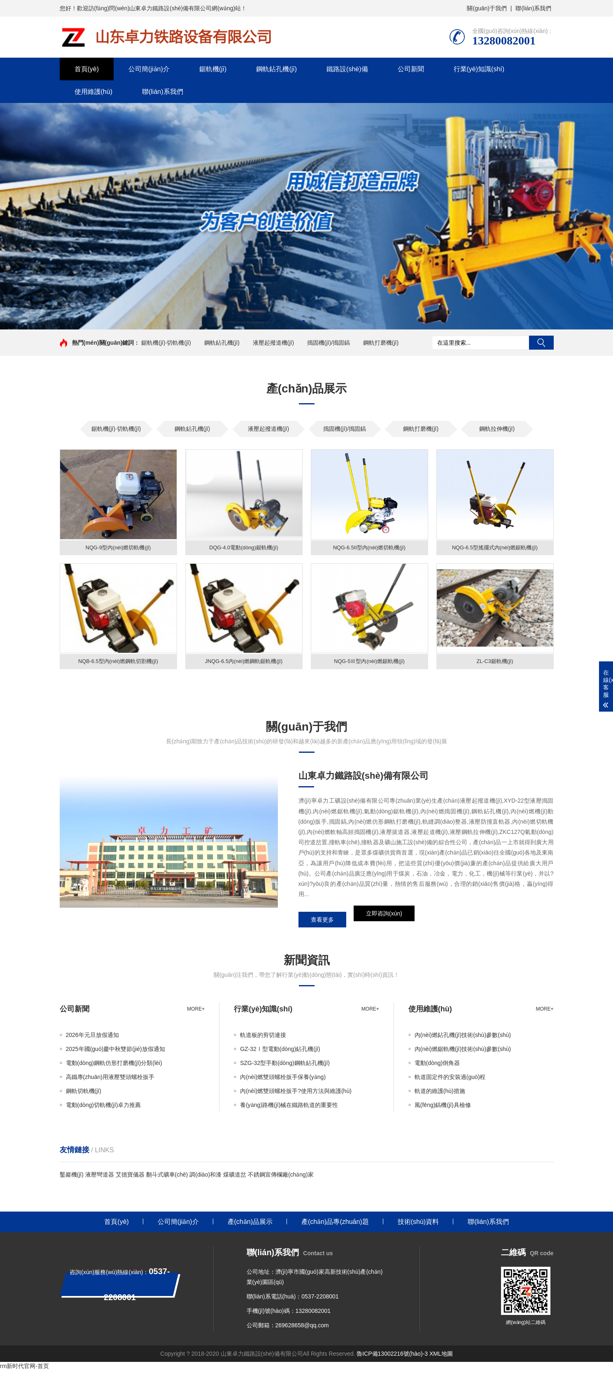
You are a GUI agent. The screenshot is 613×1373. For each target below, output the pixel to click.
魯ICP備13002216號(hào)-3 (392, 1356)
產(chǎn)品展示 (250, 1224)
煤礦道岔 (234, 1177)
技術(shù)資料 (418, 1224)
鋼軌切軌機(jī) (83, 1093)
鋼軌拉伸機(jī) (497, 428)
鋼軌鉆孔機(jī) (276, 68)
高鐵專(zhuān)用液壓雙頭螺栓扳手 (110, 1079)
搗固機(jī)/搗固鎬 (328, 342)
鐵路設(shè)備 (347, 68)
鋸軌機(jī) (213, 68)
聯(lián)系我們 (533, 8)
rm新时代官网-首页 (24, 1369)
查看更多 (322, 922)
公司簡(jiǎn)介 (149, 68)
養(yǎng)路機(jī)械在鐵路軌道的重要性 (289, 1107)
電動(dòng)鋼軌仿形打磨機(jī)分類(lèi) (114, 1065)
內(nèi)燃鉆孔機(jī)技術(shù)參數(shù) (463, 1037)
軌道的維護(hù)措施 (440, 1093)
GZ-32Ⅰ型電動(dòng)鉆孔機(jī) (280, 1051)
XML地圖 (441, 1356)
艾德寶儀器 (130, 1177)
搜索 (541, 343)
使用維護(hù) (93, 91)
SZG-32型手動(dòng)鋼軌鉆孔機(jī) (285, 1065)
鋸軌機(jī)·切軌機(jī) (166, 342)
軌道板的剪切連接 (263, 1037)
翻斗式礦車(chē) (167, 1177)
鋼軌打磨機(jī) (381, 342)
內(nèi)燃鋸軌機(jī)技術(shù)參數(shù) (463, 1051)
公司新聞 (411, 68)
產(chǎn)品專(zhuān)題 (335, 1224)
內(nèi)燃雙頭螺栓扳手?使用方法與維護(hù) (296, 1093)
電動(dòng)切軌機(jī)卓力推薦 (103, 1107)
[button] (303, 321)
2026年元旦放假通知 (92, 1037)
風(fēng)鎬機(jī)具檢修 (443, 1107)
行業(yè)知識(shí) (479, 68)
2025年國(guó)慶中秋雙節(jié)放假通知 (115, 1051)
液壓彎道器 (99, 1177)
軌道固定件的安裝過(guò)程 (450, 1079)
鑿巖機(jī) (72, 1177)
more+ (196, 1012)
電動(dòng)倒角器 (437, 1065)
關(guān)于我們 (486, 8)
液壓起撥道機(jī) (273, 342)
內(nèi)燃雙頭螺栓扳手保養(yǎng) (283, 1079)
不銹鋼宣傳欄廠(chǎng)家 (281, 1177)
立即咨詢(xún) (384, 922)
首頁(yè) (87, 68)
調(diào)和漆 (205, 1177)
